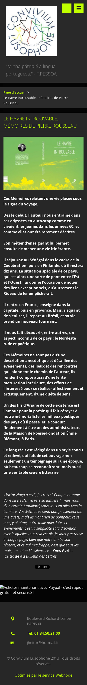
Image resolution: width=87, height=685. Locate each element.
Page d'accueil (14, 92)
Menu (79, 8)
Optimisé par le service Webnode (43, 675)
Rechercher (66, 8)
